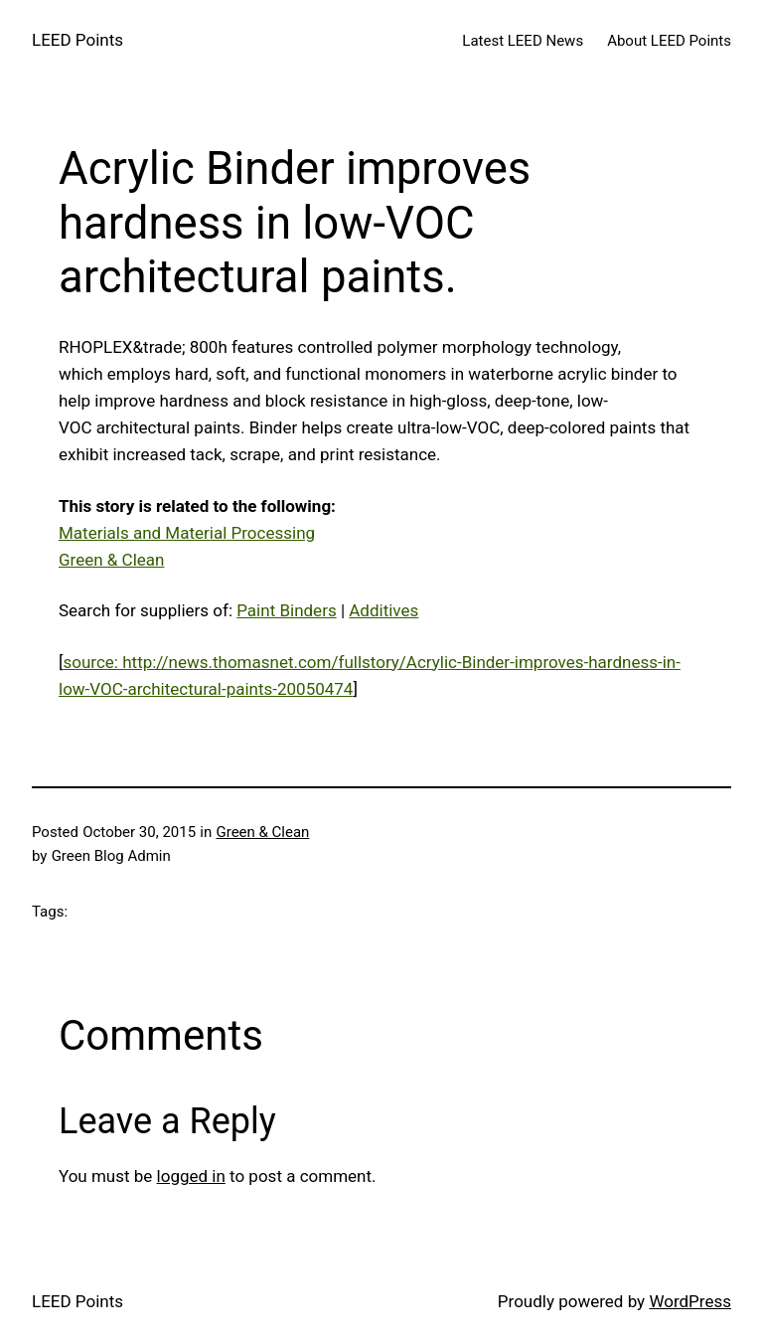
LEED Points (77, 40)
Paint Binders (286, 610)
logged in (191, 1176)
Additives (383, 610)
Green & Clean (111, 560)
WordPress (690, 1301)
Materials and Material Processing (187, 533)
